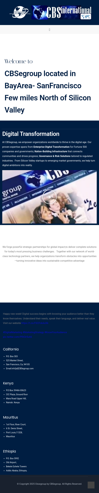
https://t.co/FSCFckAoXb (34, 323)
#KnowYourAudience (56, 332)
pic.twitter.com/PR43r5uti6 (17, 336)
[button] (49, 29)
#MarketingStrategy (33, 332)
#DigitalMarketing (12, 332)
